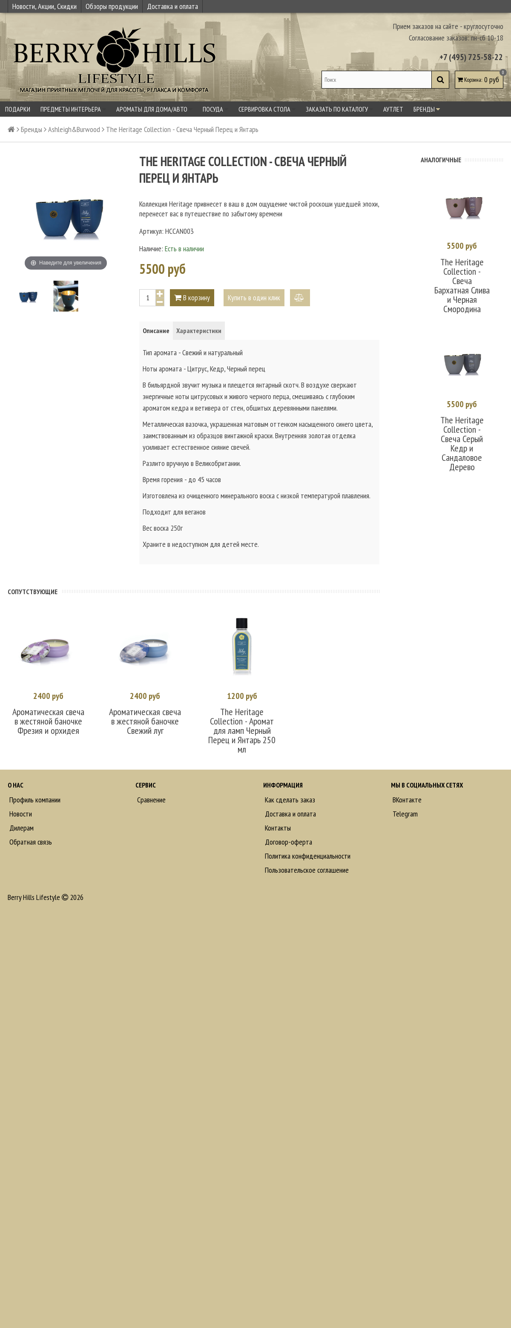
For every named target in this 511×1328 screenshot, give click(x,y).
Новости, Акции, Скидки (44, 6)
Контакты (277, 828)
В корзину (192, 297)
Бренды (426, 109)
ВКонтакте (406, 800)
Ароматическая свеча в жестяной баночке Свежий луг (145, 721)
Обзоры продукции (112, 6)
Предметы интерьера (73, 109)
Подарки (17, 109)
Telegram (404, 814)
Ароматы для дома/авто (154, 109)
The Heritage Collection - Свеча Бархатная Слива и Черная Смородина (462, 285)
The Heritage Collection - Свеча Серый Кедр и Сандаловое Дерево (462, 443)
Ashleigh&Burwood (74, 129)
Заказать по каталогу (339, 109)
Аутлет (393, 109)
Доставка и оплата (172, 6)
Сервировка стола (267, 109)
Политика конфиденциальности (306, 856)
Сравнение (150, 800)
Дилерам (21, 828)
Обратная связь (30, 842)
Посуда (215, 109)
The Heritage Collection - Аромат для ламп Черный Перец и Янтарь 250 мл (242, 730)
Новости (20, 814)
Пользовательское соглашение (306, 870)
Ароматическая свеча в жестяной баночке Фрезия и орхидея (48, 721)
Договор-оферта (287, 842)
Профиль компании (34, 800)
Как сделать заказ (289, 800)
